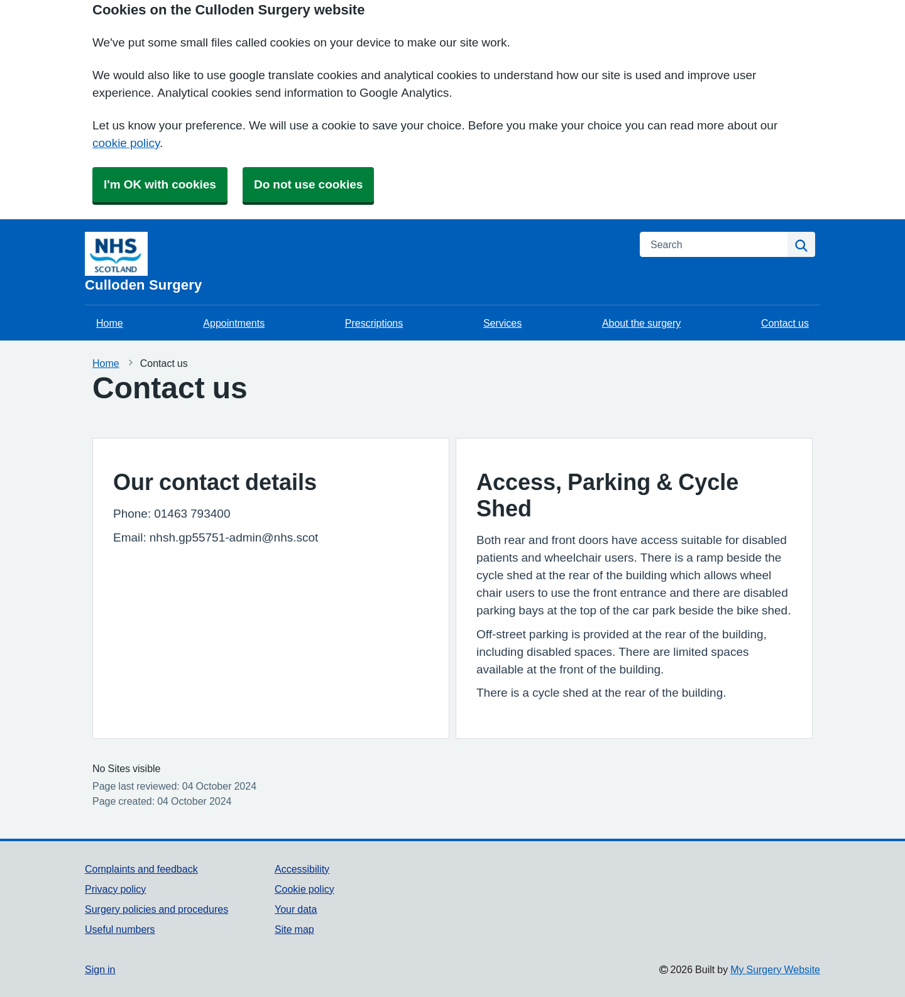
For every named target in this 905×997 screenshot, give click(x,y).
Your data (296, 909)
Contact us (785, 323)
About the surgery (641, 323)
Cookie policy (304, 889)
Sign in (100, 969)
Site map (294, 929)
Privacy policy (115, 889)
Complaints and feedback (141, 869)
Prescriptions (374, 323)
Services (502, 323)
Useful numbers (120, 929)
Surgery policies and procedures (156, 909)
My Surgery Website (775, 969)
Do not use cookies (308, 184)
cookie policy (126, 143)
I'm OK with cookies (160, 184)
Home (109, 323)
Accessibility (302, 869)
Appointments (234, 323)
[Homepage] (355, 262)
